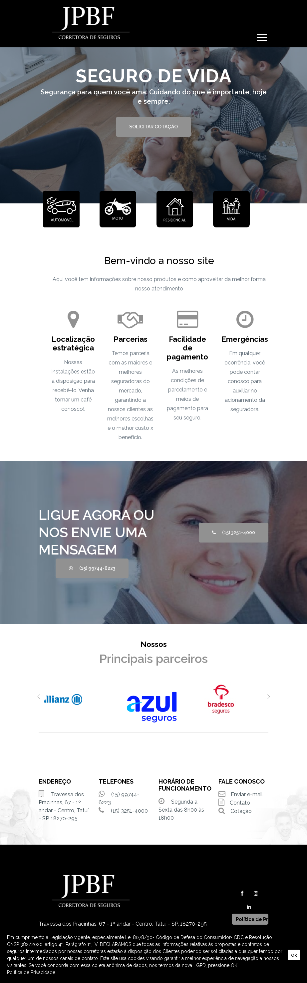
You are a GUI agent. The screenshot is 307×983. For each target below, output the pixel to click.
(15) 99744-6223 (92, 568)
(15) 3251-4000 (233, 532)
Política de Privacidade (31, 972)
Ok (294, 955)
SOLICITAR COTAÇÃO (153, 126)
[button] (261, 36)
